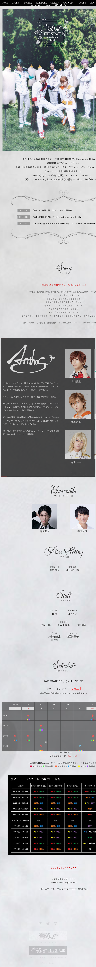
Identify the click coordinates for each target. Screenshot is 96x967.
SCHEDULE (41, 2)
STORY (15, 2)
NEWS (47, 5)
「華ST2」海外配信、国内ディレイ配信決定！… (54, 210)
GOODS (82, 2)
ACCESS (75, 689)
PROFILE (27, 2)
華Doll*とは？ (68, 2)
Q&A (92, 2)
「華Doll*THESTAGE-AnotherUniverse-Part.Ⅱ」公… (57, 216)
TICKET (54, 2)
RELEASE (35, 5)
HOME (5, 2)
